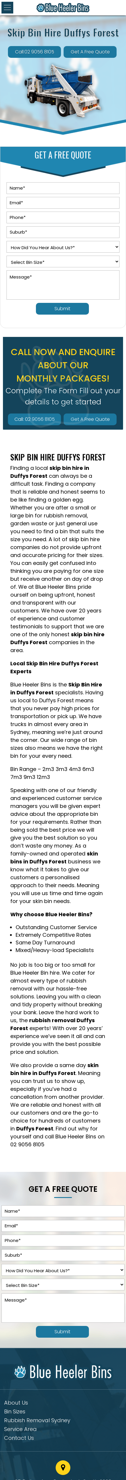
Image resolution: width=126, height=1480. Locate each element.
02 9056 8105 (27, 1144)
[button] (7, 7)
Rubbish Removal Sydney (37, 1421)
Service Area (20, 1430)
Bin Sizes (14, 1412)
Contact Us (19, 1439)
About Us (16, 1403)
